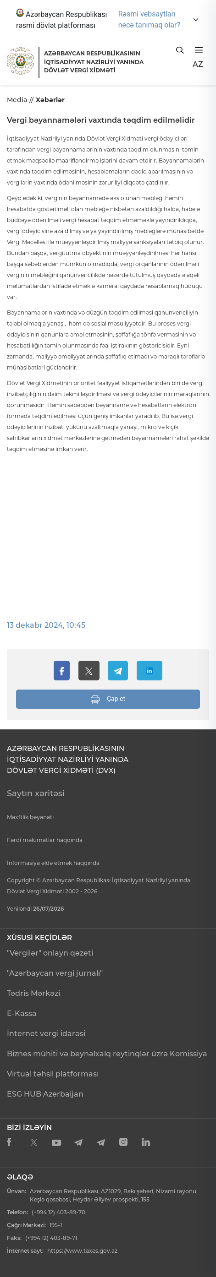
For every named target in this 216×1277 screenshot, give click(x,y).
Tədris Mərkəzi (33, 993)
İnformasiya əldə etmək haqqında (53, 862)
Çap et (108, 699)
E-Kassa (22, 1013)
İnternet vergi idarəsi (46, 1033)
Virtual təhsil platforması (53, 1074)
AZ (198, 64)
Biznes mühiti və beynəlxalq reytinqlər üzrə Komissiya (107, 1053)
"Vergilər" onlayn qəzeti (50, 953)
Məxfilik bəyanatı (30, 817)
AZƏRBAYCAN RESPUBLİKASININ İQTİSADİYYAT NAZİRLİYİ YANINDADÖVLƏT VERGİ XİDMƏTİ (94, 62)
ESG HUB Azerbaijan (45, 1094)
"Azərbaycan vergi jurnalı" (55, 973)
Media (17, 100)
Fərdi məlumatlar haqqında (45, 840)
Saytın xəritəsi (36, 793)
